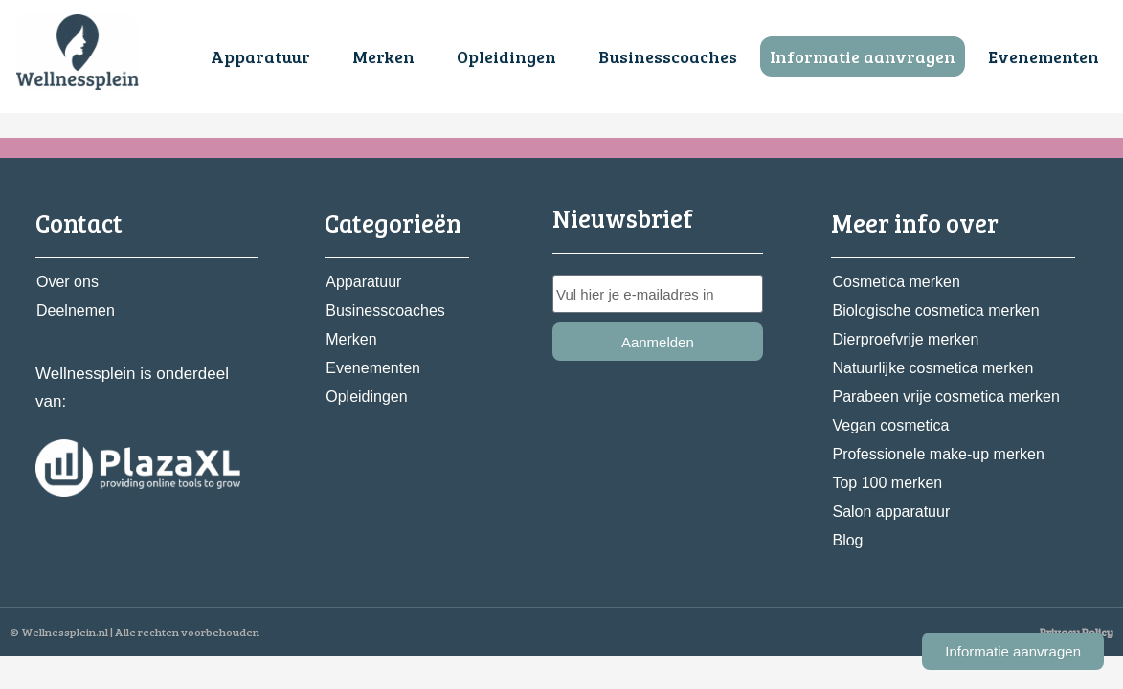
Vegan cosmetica (890, 425)
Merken (383, 56)
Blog (847, 540)
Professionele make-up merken (938, 454)
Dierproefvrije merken (905, 339)
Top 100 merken (887, 483)
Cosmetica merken (895, 282)
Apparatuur (260, 56)
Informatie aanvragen (862, 56)
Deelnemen (75, 310)
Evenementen (1043, 56)
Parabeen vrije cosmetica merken (945, 397)
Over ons (67, 282)
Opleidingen (506, 56)
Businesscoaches (667, 56)
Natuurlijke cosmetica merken (932, 368)
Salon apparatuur (891, 511)
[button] (265, 56)
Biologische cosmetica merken (935, 310)
